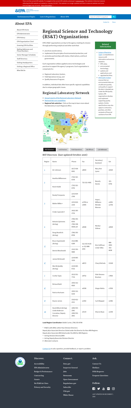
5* (45, 246)
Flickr (108, 388)
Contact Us (106, 22)
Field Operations (76, 149)
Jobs (65, 372)
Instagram (113, 388)
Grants (37, 380)
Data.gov (66, 364)
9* (45, 301)
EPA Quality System (104, 78)
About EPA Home (23, 30)
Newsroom (67, 376)
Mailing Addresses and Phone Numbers (25, 50)
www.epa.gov (80, 1)
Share (114, 22)
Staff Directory (22, 59)
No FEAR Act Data (41, 383)
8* (45, 288)
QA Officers (89, 149)
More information (46, 5)
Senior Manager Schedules (26, 55)
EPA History (21, 37)
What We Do (21, 70)
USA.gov (66, 391)
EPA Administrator (23, 34)
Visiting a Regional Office (26, 66)
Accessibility (39, 364)
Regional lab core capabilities (55, 100)
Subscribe (67, 387)
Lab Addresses (102, 149)
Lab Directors (63, 149)
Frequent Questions (100, 376)
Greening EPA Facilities (25, 45)
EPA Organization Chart (25, 41)
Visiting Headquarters (24, 62)
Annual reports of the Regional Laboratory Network (63, 98)
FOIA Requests (98, 372)
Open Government (70, 380)
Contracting (39, 376)
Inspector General (70, 368)
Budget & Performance (43, 372)
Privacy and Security (42, 387)
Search (114, 16)
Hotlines (95, 368)
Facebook (93, 388)
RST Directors (49, 149)
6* (45, 263)
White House (68, 395)
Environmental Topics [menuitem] (26, 17)
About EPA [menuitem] (64, 17)
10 (45, 312)
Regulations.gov (69, 383)
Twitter (98, 388)
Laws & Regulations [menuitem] (48, 17)
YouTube (103, 388)
